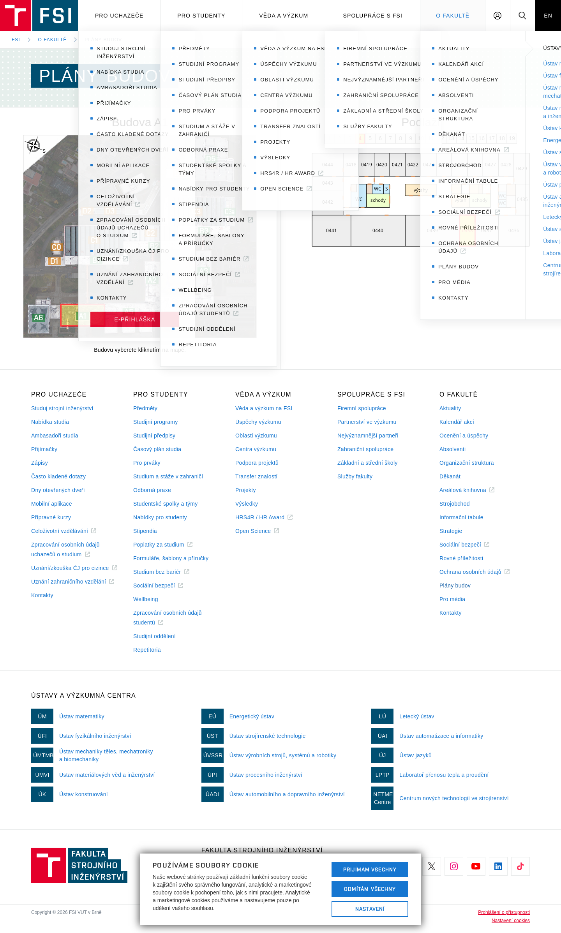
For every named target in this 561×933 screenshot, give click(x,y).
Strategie (450, 531)
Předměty (145, 408)
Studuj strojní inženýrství (62, 408)
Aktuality (450, 408)
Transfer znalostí (256, 476)
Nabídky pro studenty (160, 517)
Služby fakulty (354, 476)
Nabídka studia (50, 422)
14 (461, 138)
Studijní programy (155, 422)
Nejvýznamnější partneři (368, 435)
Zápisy (39, 463)
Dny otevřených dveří (58, 490)
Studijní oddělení (154, 636)
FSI (16, 39)
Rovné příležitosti (461, 558)
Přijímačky (44, 449)
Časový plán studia (157, 449)
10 (421, 138)
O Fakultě (452, 15)
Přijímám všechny (370, 869)
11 (431, 138)
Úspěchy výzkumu (258, 422)
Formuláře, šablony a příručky (170, 558)
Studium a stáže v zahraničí (168, 476)
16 (481, 138)
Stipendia (145, 531)
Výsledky (246, 504)
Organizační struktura (466, 463)
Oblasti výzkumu (256, 435)
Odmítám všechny (370, 889)
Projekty (245, 490)
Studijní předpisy (154, 435)
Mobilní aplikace (51, 504)
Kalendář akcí (456, 422)
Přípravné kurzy (51, 517)
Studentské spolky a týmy (165, 504)
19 (512, 138)
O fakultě (52, 39)
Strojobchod (454, 504)
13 (451, 138)
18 (502, 138)
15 (471, 138)
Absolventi (452, 449)
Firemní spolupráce (361, 408)
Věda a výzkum (283, 15)
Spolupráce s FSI (373, 15)
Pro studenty (201, 15)
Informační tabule (461, 517)
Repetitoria (147, 650)
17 (492, 138)
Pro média (452, 599)
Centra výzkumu (255, 449)
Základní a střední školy (367, 463)
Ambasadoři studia (54, 435)
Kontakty (42, 595)
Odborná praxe (152, 490)
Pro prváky (147, 463)
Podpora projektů (257, 463)
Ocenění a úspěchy (463, 435)
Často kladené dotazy (58, 476)
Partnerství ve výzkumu (367, 422)
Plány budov (103, 39)
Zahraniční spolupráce (365, 449)
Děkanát (449, 476)
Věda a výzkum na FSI (263, 408)
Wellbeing (145, 599)
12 (441, 138)
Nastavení (370, 909)
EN (548, 15)
